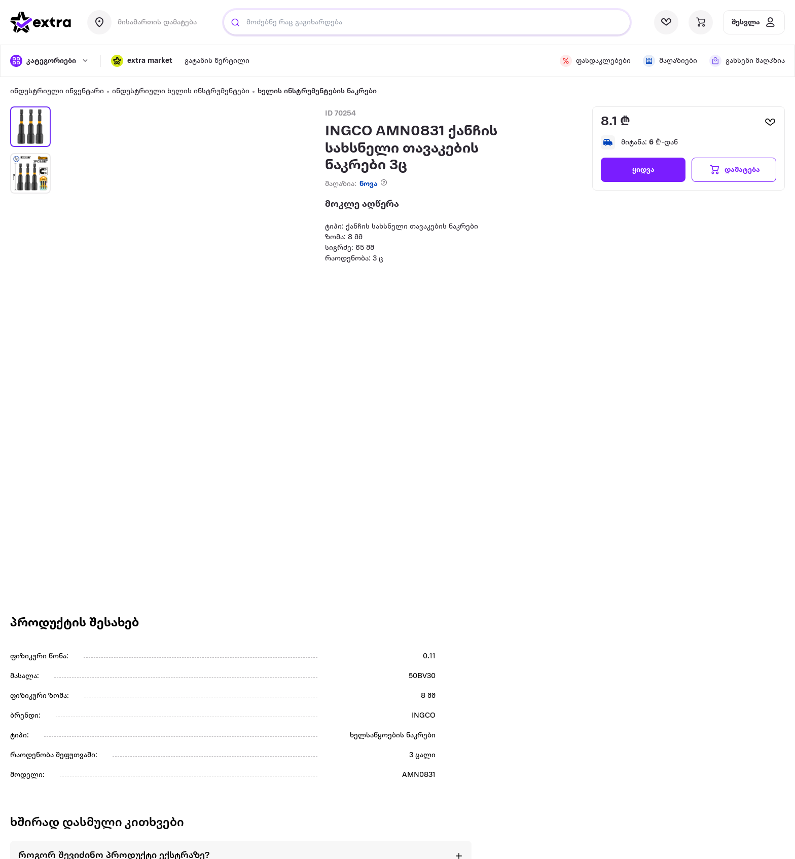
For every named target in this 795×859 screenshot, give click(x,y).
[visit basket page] (701, 22)
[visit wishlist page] (666, 22)
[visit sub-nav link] (217, 61)
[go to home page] (40, 22)
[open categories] (50, 61)
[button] (141, 61)
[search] (235, 22)
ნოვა (368, 184)
